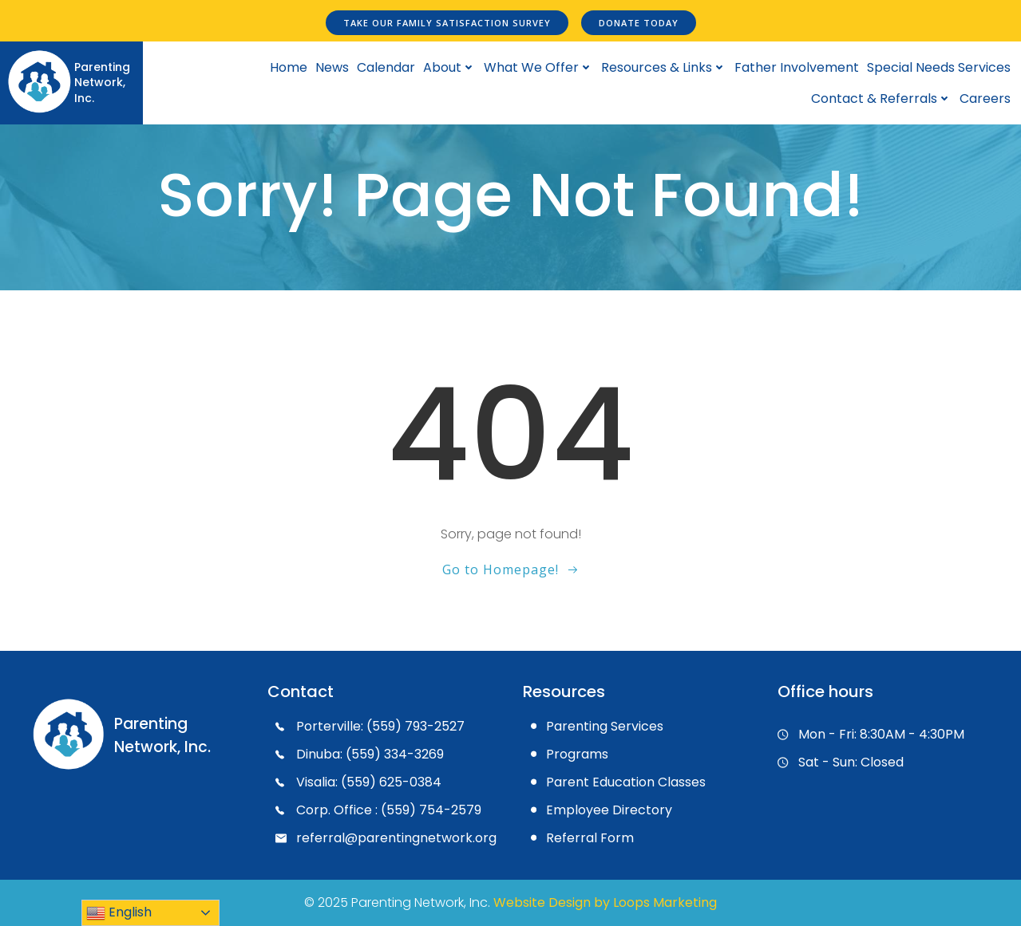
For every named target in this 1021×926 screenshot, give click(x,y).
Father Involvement (796, 67)
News (332, 67)
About (449, 67)
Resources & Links (663, 67)
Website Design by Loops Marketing (605, 902)
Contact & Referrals (881, 98)
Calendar (386, 67)
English (119, 913)
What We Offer (538, 67)
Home (288, 67)
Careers (985, 98)
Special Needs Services (939, 67)
